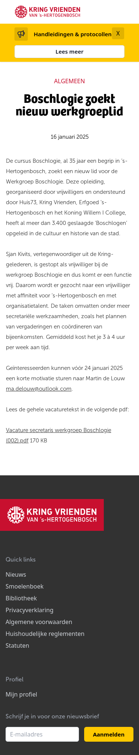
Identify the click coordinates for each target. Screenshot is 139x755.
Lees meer (70, 51)
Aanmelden (109, 734)
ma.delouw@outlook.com (39, 388)
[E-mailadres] (42, 734)
